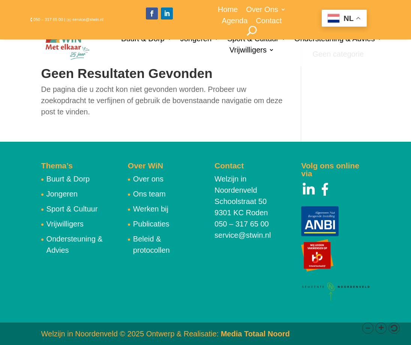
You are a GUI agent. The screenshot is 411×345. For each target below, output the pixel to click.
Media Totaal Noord (255, 334)
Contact (269, 21)
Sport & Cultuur (253, 39)
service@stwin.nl (242, 235)
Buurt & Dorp (143, 39)
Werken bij (150, 209)
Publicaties (151, 224)
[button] (368, 328)
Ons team (149, 194)
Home (228, 10)
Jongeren (196, 39)
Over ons (148, 179)
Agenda (235, 21)
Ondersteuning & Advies (334, 39)
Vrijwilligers (248, 50)
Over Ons (262, 10)
